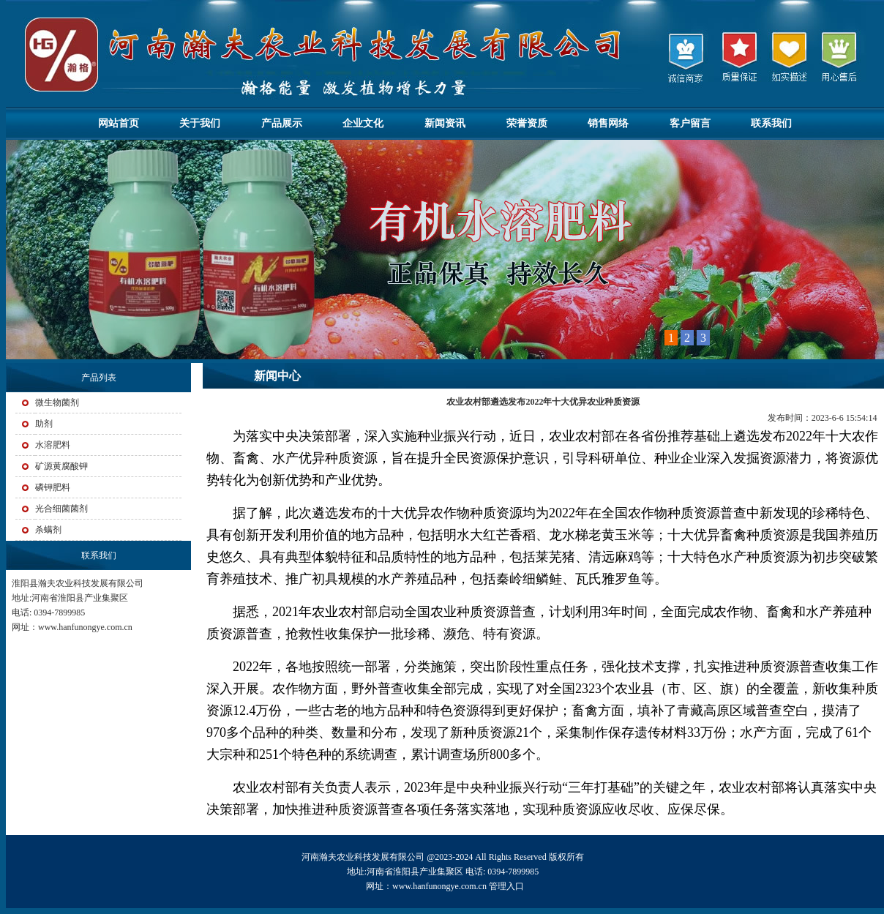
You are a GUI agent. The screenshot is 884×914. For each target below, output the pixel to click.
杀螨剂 (48, 530)
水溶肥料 (52, 445)
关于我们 (199, 123)
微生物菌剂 (57, 402)
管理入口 (506, 886)
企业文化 (362, 123)
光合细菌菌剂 (61, 508)
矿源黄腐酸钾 (61, 466)
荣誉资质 (526, 123)
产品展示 (281, 123)
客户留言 (690, 123)
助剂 (44, 424)
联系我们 (771, 123)
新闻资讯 (444, 123)
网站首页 (118, 123)
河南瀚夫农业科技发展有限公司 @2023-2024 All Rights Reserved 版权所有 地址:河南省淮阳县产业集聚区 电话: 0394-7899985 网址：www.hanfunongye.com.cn (444, 871)
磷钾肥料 (52, 487)
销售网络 (608, 123)
